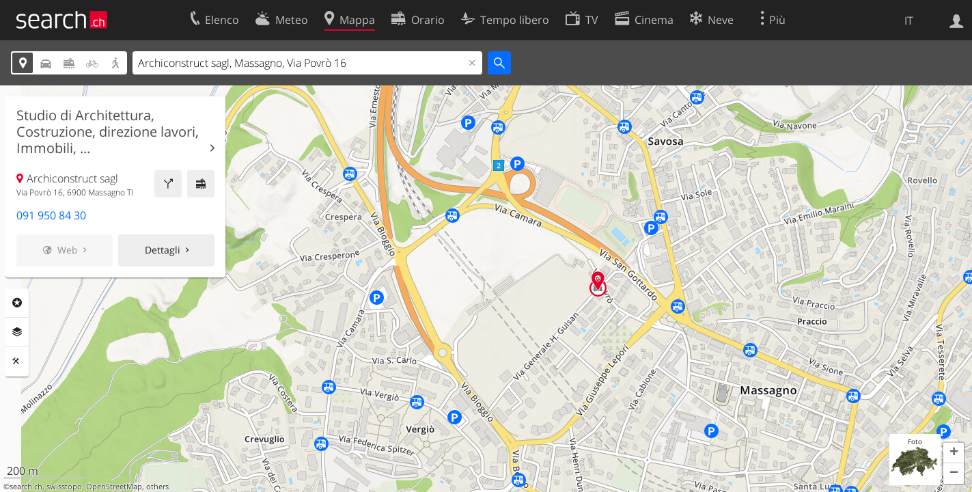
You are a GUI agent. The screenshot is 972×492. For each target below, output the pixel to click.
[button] (953, 453)
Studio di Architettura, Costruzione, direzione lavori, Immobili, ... (107, 131)
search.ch (26, 486)
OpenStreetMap (114, 486)
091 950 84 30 (51, 215)
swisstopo (64, 486)
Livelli (17, 332)
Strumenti (17, 361)
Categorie (17, 302)
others (157, 486)
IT (908, 20)
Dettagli (162, 249)
